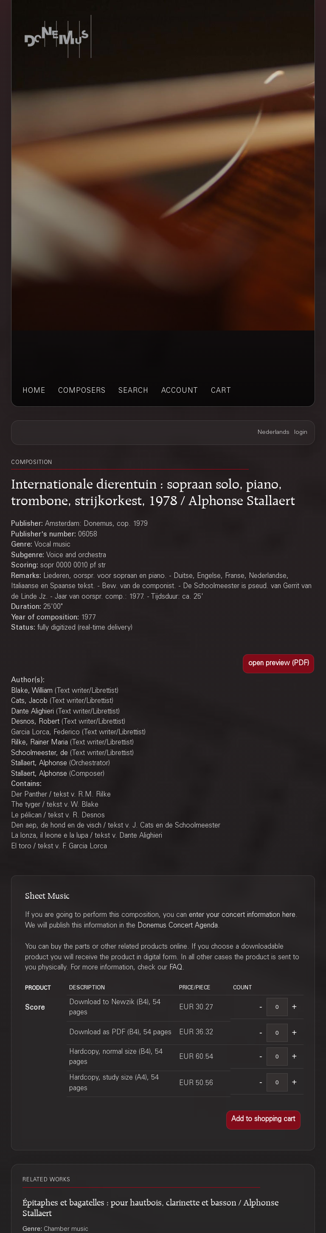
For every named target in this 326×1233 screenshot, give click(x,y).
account (179, 391)
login (300, 433)
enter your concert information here (242, 915)
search (133, 391)
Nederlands (273, 433)
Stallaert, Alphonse (39, 763)
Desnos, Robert (35, 722)
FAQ (176, 968)
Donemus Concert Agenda (178, 926)
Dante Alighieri (32, 712)
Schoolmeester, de (39, 753)
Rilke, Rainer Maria (39, 743)
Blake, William (32, 691)
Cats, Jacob (29, 701)
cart (221, 391)
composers (82, 391)
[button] (278, 663)
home (33, 391)
